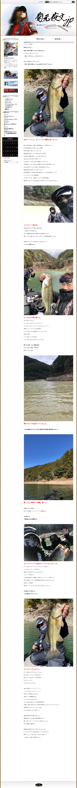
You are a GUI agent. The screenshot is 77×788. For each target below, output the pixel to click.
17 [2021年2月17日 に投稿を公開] (7, 151)
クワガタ (7, 107)
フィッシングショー (9, 104)
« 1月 (5, 157)
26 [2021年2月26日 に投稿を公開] (12, 154)
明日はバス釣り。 (41, 38)
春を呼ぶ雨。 (58, 38)
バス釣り (7, 99)
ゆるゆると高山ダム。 (9, 128)
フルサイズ (48, 2)
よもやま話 (7, 105)
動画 (6, 109)
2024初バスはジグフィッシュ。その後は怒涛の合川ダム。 (10, 133)
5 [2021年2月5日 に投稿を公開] (12, 143)
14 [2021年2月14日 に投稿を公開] (17, 147)
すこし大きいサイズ (46, 2)
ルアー (6, 102)
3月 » (8, 157)
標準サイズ (44, 2)
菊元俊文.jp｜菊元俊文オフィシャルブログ (38, 20)
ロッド (6, 100)
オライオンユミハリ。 (9, 116)
